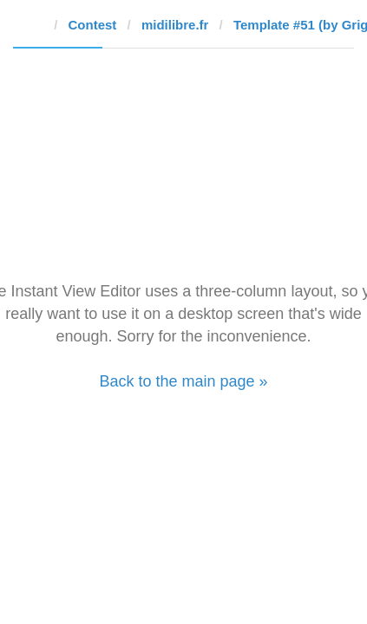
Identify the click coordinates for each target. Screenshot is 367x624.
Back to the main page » (183, 381)
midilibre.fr (175, 24)
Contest (93, 24)
